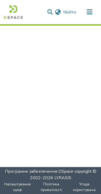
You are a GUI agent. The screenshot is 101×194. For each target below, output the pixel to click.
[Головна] (13, 12)
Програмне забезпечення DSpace (39, 171)
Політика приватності (51, 187)
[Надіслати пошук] (50, 12)
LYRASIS (62, 178)
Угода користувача (84, 187)
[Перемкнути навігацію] (89, 12)
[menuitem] (57, 12)
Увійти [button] (69, 12)
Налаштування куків (17, 187)
